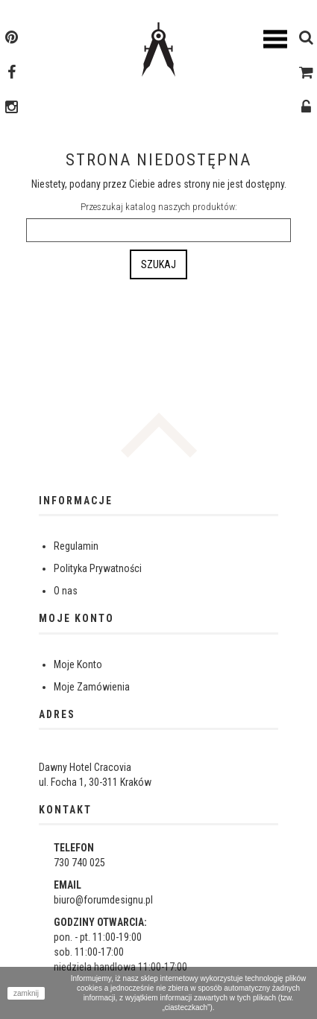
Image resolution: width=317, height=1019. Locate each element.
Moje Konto (78, 664)
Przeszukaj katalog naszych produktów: (159, 206)
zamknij (26, 993)
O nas (66, 591)
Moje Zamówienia (92, 687)
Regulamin (76, 546)
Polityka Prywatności (98, 568)
